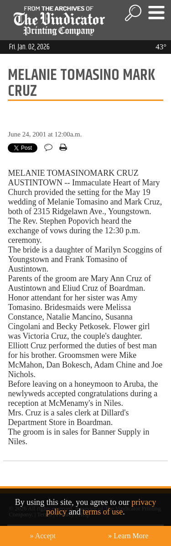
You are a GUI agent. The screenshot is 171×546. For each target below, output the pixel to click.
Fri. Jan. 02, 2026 (29, 47)
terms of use (103, 511)
